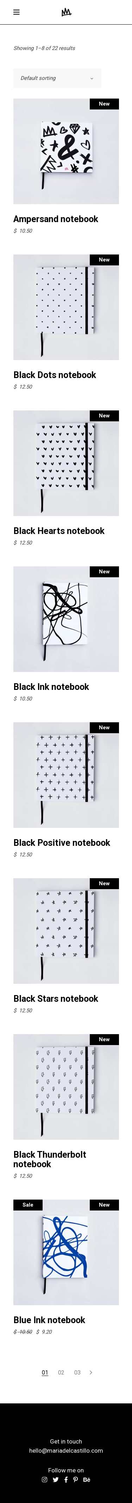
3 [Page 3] (79, 1372)
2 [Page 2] (62, 1372)
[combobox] (57, 78)
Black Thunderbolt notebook (49, 1159)
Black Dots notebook (54, 375)
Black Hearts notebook (59, 531)
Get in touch (66, 1441)
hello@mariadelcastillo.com (66, 1450)
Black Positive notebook (61, 843)
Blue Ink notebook (49, 1320)
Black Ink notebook (51, 687)
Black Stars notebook (55, 999)
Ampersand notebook (55, 219)
